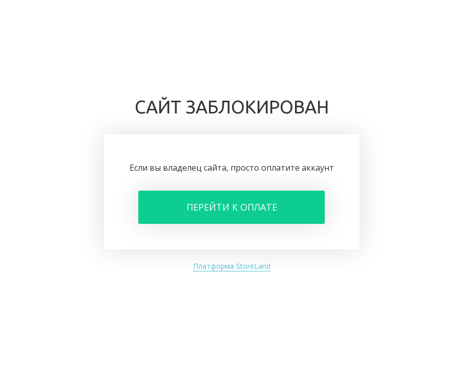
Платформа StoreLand (231, 266)
